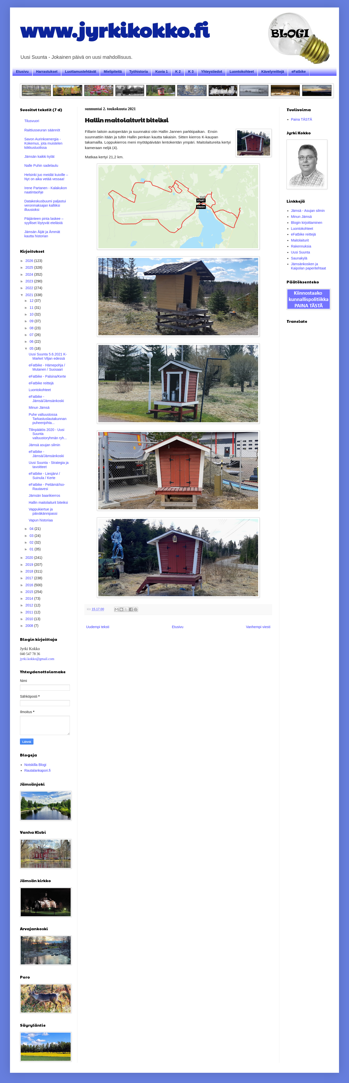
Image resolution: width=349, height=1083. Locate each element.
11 (31, 308)
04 (31, 529)
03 (31, 536)
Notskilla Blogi (35, 765)
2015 (29, 592)
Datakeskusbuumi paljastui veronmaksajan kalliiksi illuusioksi (45, 205)
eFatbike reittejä (41, 383)
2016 (29, 585)
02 (31, 542)
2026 (29, 261)
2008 (29, 626)
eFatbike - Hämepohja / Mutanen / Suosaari (47, 367)
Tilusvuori (31, 121)
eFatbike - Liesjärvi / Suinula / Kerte (44, 476)
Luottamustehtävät (80, 72)
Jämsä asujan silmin (44, 445)
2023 (29, 281)
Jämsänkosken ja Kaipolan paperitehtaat (308, 266)
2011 (29, 612)
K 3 (191, 72)
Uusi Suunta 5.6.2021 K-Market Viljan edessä (48, 356)
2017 (29, 578)
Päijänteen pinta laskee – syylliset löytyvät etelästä (43, 221)
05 (31, 348)
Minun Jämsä (39, 408)
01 (31, 549)
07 (31, 335)
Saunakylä (299, 258)
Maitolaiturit (300, 240)
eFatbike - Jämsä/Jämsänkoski (46, 399)
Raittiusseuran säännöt (42, 130)
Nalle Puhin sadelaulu (41, 165)
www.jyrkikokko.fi (114, 29)
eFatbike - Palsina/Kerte (47, 376)
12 (31, 301)
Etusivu (22, 72)
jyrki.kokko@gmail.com (37, 659)
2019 (29, 565)
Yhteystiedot (211, 72)
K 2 (178, 72)
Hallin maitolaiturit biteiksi (48, 502)
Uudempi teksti (97, 627)
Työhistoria (138, 72)
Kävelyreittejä (272, 72)
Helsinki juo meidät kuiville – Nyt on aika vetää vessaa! (46, 177)
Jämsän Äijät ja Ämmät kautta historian (42, 234)
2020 (29, 558)
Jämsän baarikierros (44, 496)
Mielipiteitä (113, 72)
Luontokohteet (242, 72)
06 (31, 341)
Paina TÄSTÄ (301, 119)
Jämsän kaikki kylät (39, 157)
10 (31, 314)
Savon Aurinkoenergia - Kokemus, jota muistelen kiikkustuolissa (43, 143)
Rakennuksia (301, 246)
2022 (29, 288)
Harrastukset (47, 72)
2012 (29, 605)
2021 (29, 295)
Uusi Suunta (300, 252)
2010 (29, 619)
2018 (29, 571)
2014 (29, 598)
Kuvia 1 (161, 72)
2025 (29, 267)
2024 (29, 274)
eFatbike (299, 72)
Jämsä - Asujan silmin (308, 211)
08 (31, 328)
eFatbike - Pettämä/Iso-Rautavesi (47, 487)
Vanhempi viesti (258, 627)
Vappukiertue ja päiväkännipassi (43, 511)
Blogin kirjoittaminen (306, 223)
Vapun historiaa (41, 520)
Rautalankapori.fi (37, 770)
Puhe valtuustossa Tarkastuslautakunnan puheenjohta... (47, 419)
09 (31, 321)
